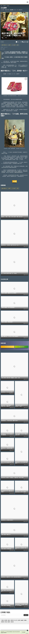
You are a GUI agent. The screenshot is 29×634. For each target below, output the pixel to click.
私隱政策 (2, 632)
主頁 (1, 5)
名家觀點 (25, 620)
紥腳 (9, 44)
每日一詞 (16, 9)
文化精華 (4, 5)
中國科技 (2, 620)
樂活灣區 (5, 620)
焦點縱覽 (22, 620)
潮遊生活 (9, 620)
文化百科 (8, 5)
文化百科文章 (4, 279)
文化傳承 (2, 9)
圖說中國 (7, 9)
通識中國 (12, 620)
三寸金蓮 (13, 44)
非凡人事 (15, 620)
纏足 (18, 44)
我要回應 (14, 181)
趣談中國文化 (4, 44)
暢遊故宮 (20, 9)
